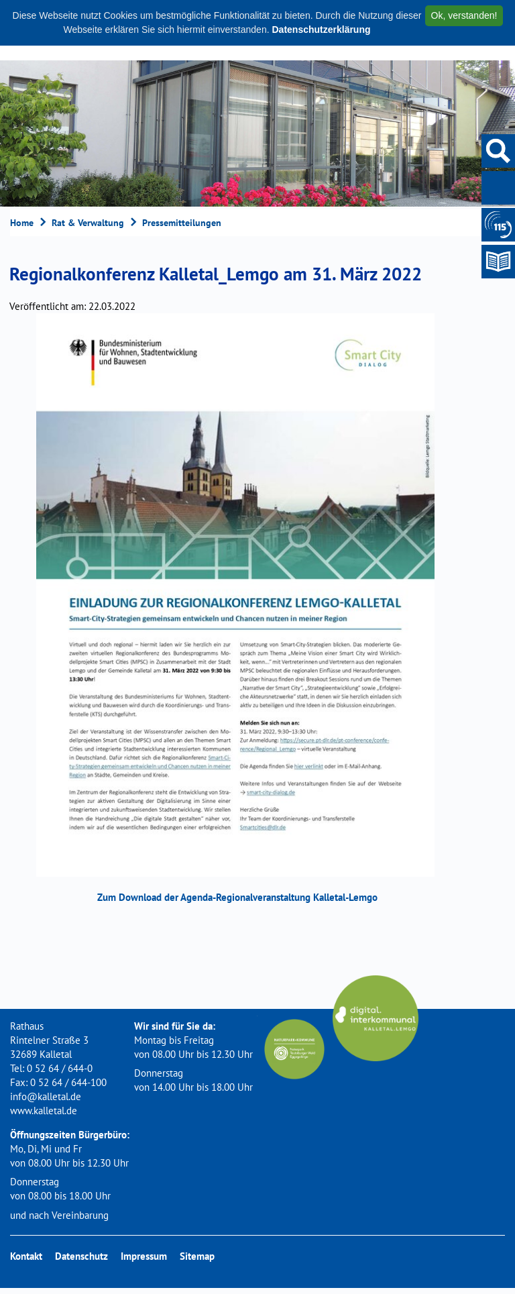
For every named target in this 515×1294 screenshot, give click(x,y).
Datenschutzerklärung (321, 29)
